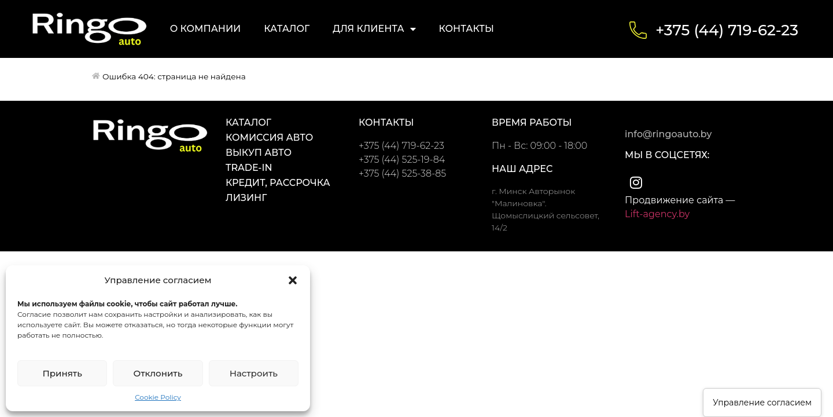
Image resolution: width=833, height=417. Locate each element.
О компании (205, 28)
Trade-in (249, 167)
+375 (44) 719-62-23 (726, 30)
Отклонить (158, 373)
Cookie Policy (158, 397)
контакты (386, 122)
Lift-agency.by (657, 214)
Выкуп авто (259, 152)
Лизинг (246, 197)
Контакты (466, 28)
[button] (292, 280)
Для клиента (374, 29)
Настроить (254, 373)
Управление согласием (762, 402)
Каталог (286, 28)
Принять (62, 373)
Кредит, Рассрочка (278, 182)
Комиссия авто (269, 137)
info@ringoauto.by (668, 134)
